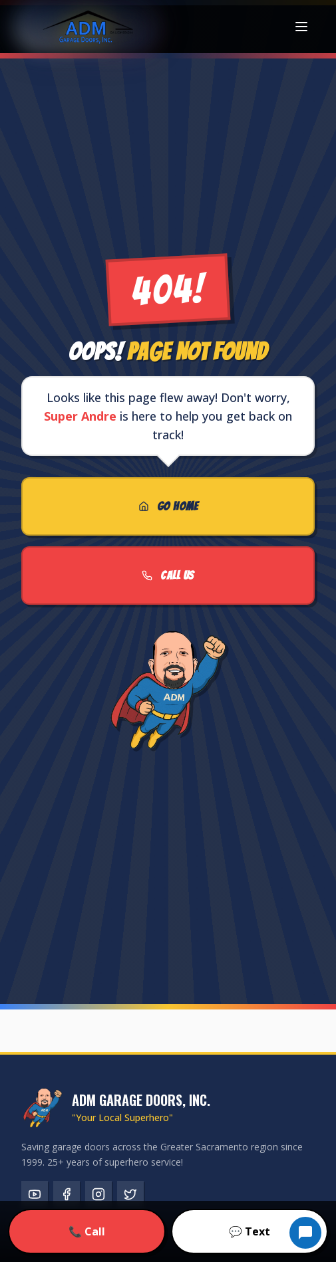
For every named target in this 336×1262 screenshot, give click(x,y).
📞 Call (87, 1231)
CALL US (168, 575)
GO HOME (168, 506)
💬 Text (249, 1231)
